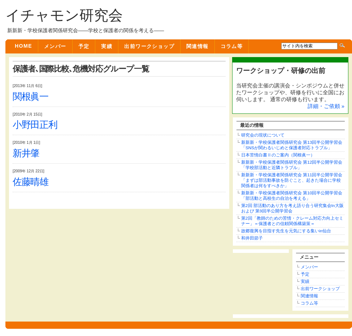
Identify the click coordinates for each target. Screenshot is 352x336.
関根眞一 (30, 96)
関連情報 (197, 46)
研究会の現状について (262, 135)
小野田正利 (35, 125)
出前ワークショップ (149, 46)
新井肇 (26, 153)
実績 (106, 46)
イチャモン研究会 (64, 15)
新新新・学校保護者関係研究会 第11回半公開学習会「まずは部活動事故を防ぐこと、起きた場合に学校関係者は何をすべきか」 (291, 180)
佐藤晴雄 (30, 182)
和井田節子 (252, 238)
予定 (84, 46)
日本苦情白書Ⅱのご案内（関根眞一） (278, 154)
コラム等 (232, 46)
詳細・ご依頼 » (326, 106)
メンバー (55, 46)
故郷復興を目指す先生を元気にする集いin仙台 (286, 230)
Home (23, 46)
